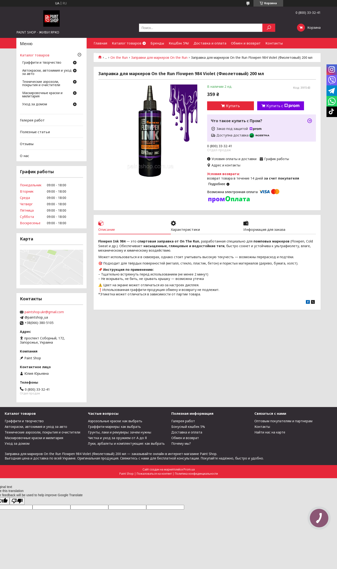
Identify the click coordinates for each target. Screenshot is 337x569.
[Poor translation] (17, 501)
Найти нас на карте (269, 432)
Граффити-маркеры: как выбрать (114, 426)
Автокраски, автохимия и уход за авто (47, 72)
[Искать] (268, 28)
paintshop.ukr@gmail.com (44, 312)
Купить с (283, 105)
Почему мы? (181, 443)
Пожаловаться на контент (154, 474)
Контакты (274, 43)
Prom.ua (189, 469)
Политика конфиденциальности (196, 474)
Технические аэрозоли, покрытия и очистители (41, 83)
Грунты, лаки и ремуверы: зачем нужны (119, 432)
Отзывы (26, 143)
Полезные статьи (35, 131)
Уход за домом (34, 104)
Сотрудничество (108, 53)
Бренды (157, 43)
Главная (100, 43)
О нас (24, 155)
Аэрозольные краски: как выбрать (115, 421)
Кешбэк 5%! (179, 43)
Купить (233, 105)
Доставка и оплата (210, 43)
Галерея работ (183, 421)
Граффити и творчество (41, 63)
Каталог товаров (126, 43)
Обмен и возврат (246, 43)
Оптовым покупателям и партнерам (283, 421)
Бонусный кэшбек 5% (188, 426)
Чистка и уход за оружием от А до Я (117, 438)
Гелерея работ (32, 120)
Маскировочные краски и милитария (42, 94)
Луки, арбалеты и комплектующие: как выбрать (126, 443)
